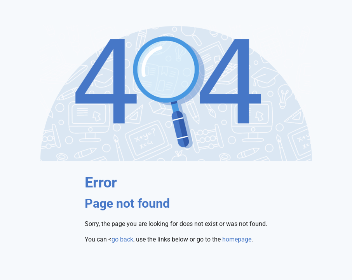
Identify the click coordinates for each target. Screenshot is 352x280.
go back (122, 239)
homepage (236, 239)
